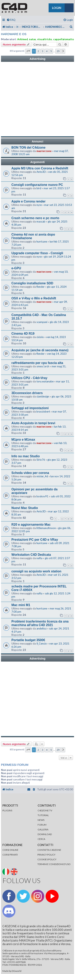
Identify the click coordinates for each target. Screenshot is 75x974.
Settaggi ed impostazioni (30, 408)
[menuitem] (11, 20)
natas (32, 39)
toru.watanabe (45, 381)
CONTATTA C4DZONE (49, 849)
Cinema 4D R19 (22, 333)
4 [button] (46, 51)
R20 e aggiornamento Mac (31, 524)
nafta (39, 558)
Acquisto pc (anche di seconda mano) (39, 350)
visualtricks (44, 39)
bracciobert (43, 411)
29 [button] (58, 51)
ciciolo (40, 337)
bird (38, 188)
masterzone (44, 151)
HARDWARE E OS (13, 34)
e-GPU (16, 268)
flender (40, 286)
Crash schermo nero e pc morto (35, 218)
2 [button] (38, 51)
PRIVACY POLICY (46, 854)
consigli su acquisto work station (36, 571)
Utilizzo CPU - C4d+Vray (29, 378)
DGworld (16, 971)
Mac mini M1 (20, 605)
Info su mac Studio (25, 456)
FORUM (42, 824)
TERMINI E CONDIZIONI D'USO (54, 864)
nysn (39, 204)
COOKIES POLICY (46, 859)
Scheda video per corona (30, 473)
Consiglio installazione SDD (32, 283)
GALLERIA (43, 829)
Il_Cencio (41, 643)
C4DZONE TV (45, 810)
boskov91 (42, 496)
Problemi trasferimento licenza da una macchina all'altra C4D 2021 (40, 623)
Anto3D (41, 171)
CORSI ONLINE (10, 849)
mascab (40, 221)
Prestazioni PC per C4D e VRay (34, 539)
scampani (41, 322)
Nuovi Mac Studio (24, 508)
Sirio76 (40, 459)
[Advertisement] (37, 99)
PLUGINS (7, 810)
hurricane (41, 241)
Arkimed (22, 39)
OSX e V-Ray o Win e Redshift (33, 298)
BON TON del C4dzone (28, 147)
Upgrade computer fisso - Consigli (37, 253)
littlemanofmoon (46, 528)
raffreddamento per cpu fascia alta (37, 363)
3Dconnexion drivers (27, 393)
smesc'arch (42, 366)
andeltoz (41, 628)
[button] (28, 51)
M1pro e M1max (23, 439)
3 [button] (42, 51)
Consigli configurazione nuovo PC (37, 184)
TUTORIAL (43, 815)
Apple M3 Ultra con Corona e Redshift (39, 168)
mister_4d (42, 476)
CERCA (41, 838)
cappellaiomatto (63, 39)
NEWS (41, 819)
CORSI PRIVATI (10, 854)
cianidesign (42, 396)
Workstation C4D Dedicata (31, 554)
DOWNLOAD (45, 834)
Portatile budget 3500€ (28, 640)
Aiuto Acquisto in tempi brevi (33, 423)
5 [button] (51, 51)
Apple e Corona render (28, 201)
